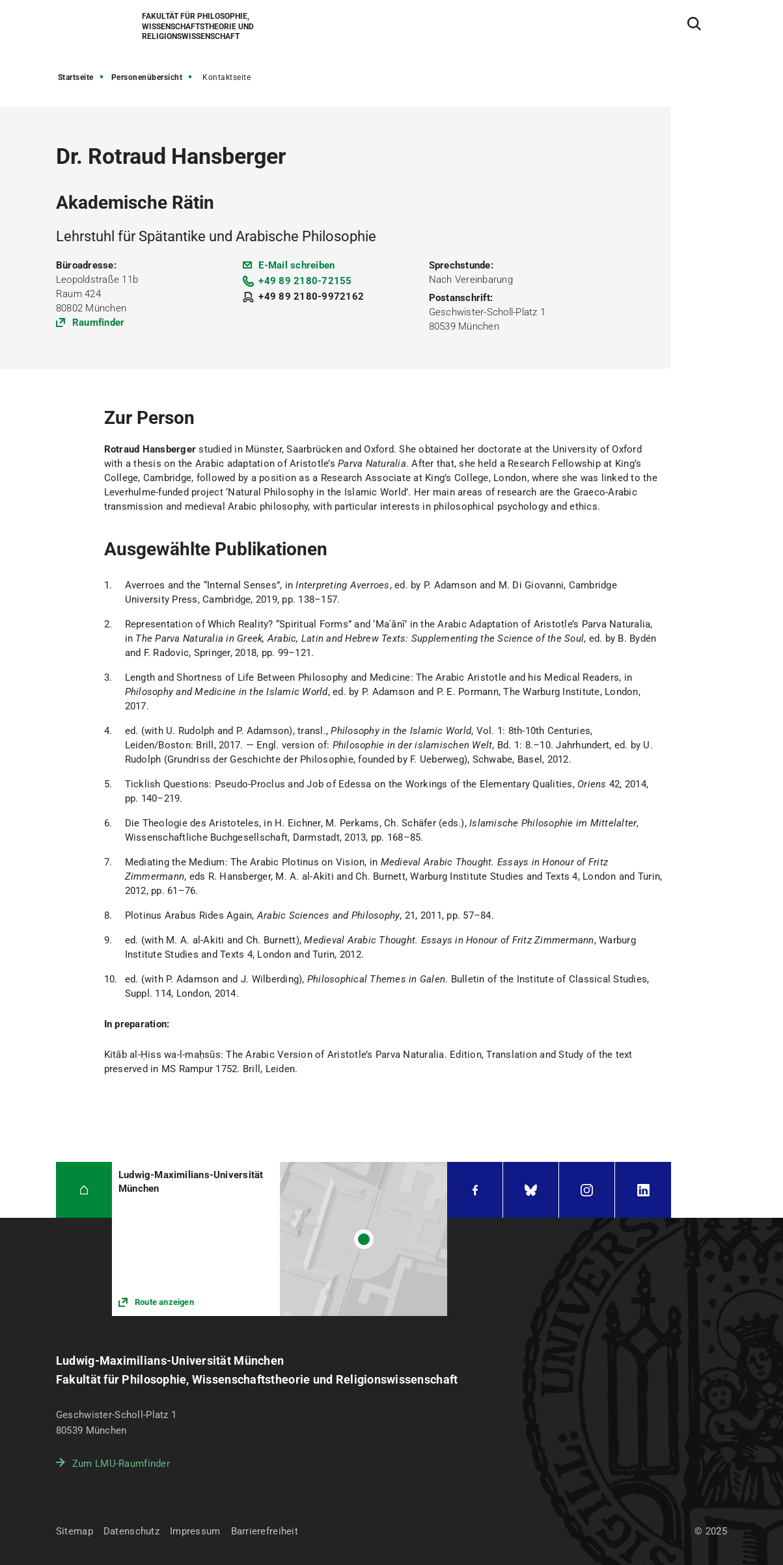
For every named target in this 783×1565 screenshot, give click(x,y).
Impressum (195, 1531)
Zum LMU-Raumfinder (121, 1463)
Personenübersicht (147, 77)
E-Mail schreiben (296, 265)
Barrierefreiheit (264, 1531)
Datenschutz (131, 1531)
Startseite (76, 77)
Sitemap (74, 1531)
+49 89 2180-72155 (304, 281)
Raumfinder (98, 322)
